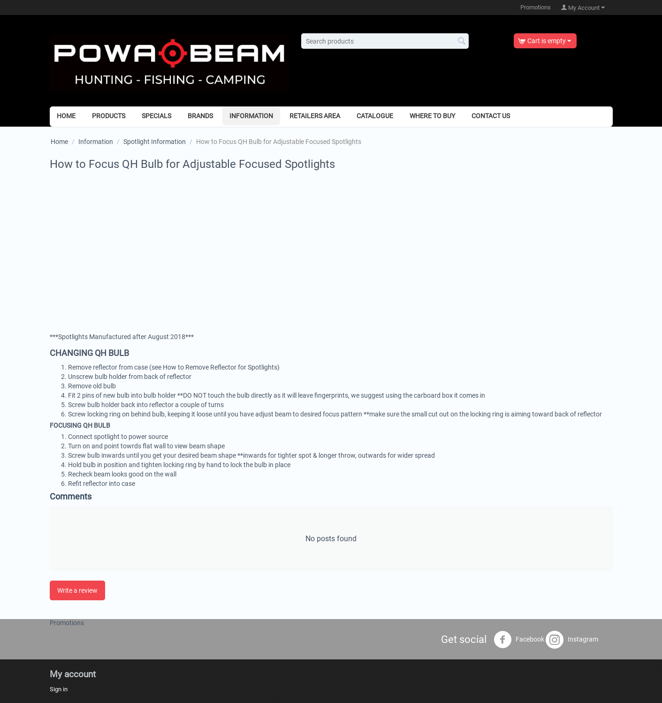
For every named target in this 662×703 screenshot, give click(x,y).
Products (108, 116)
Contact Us (491, 116)
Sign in (59, 689)
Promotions (535, 7)
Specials (156, 116)
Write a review (77, 590)
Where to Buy (432, 116)
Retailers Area (314, 116)
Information (251, 116)
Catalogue (375, 116)
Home (66, 116)
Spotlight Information (154, 141)
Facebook (519, 640)
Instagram (572, 640)
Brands (200, 116)
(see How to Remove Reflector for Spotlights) (214, 367)
